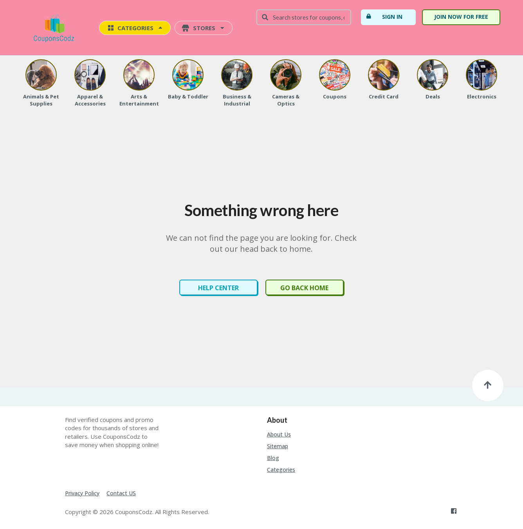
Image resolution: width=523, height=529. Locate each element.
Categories (281, 469)
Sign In (383, 16)
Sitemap (277, 446)
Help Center (218, 288)
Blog (273, 458)
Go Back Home (304, 288)
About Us (279, 434)
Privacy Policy (82, 493)
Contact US (121, 493)
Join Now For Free (461, 16)
